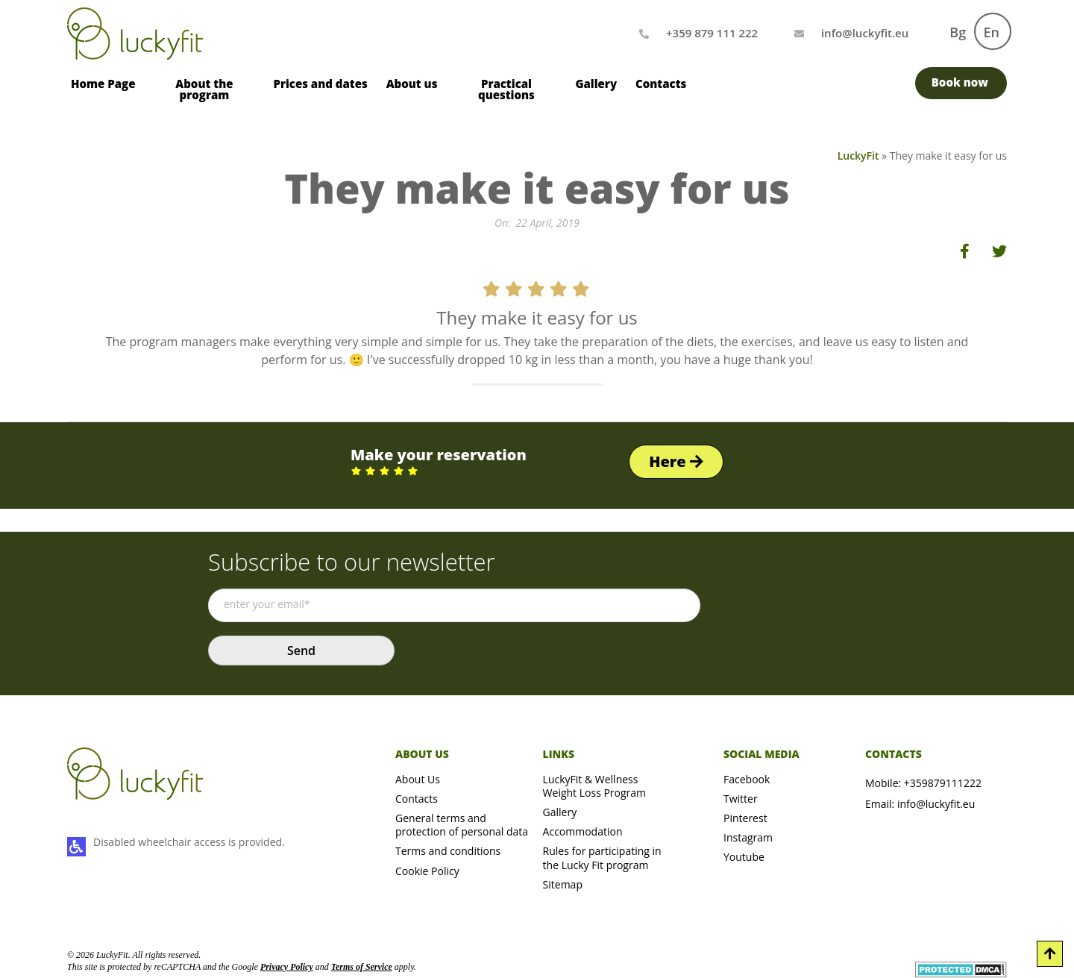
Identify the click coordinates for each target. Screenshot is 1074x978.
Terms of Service (361, 967)
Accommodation (583, 831)
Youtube (743, 857)
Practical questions (506, 89)
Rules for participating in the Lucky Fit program (602, 857)
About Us (417, 779)
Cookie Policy (427, 871)
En (991, 32)
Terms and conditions (447, 851)
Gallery (596, 83)
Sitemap (562, 884)
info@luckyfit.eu (936, 804)
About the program (204, 89)
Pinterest (745, 818)
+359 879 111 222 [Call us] (712, 32)
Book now (960, 82)
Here (676, 461)
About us (412, 83)
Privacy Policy (286, 967)
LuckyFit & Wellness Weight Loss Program (594, 786)
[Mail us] (864, 32)
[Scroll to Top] (1050, 954)
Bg (957, 32)
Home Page (103, 83)
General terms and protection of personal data (461, 824)
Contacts (660, 83)
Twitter (740, 799)
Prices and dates (320, 83)
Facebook (746, 779)
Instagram (748, 837)
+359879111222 (943, 783)
